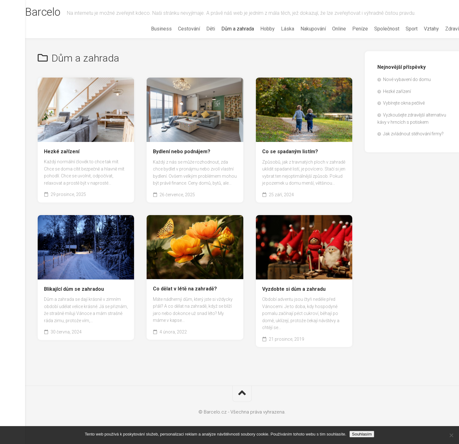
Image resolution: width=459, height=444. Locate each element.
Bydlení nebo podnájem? (181, 151)
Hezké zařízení (61, 151)
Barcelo (56, 12)
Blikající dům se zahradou (74, 289)
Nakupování (300, 29)
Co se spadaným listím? (290, 151)
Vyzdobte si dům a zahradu (294, 289)
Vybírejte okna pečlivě (404, 103)
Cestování (176, 29)
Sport (399, 29)
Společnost (374, 29)
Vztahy (418, 29)
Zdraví (439, 29)
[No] (451, 435)
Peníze (347, 29)
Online (326, 29)
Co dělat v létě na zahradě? (185, 289)
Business (148, 29)
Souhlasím (362, 434)
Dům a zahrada (225, 29)
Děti (198, 29)
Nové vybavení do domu (407, 79)
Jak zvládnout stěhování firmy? (413, 133)
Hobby (255, 29)
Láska (275, 29)
